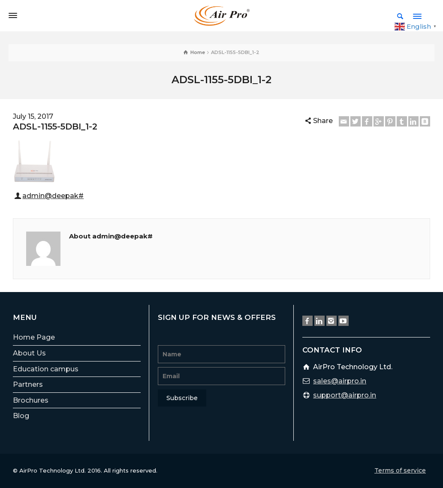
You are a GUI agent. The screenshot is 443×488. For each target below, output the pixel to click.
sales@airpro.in (339, 381)
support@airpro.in (344, 395)
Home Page (34, 337)
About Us (29, 353)
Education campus (45, 369)
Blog (21, 416)
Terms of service (400, 470)
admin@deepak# (53, 196)
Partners (28, 384)
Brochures (30, 400)
